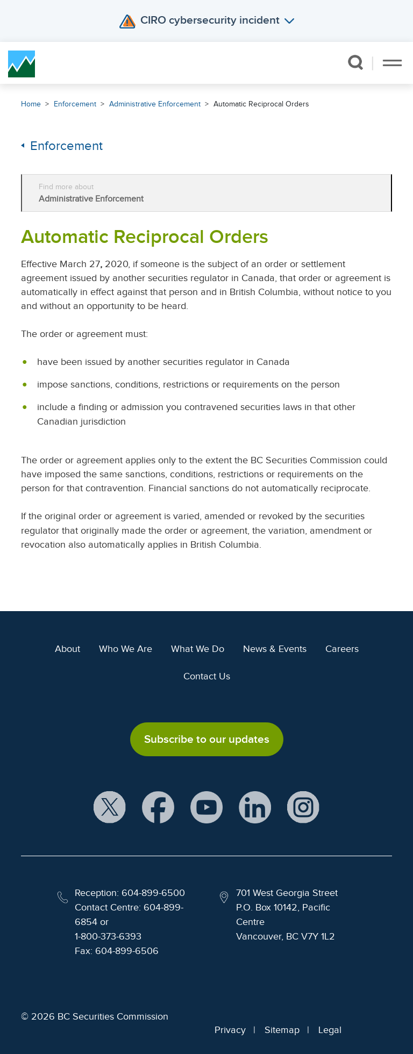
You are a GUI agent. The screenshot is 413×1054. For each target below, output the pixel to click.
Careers (342, 648)
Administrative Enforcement (155, 104)
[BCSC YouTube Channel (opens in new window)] (206, 808)
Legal (329, 1029)
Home (31, 104)
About (67, 648)
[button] (355, 62)
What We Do (197, 648)
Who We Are (125, 648)
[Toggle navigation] (392, 63)
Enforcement (75, 104)
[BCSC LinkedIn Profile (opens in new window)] (254, 808)
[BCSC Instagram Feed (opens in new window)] (303, 808)
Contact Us (206, 676)
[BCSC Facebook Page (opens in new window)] (158, 808)
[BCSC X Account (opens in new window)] (109, 808)
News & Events (275, 648)
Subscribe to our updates (206, 739)
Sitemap (282, 1029)
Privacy (230, 1029)
